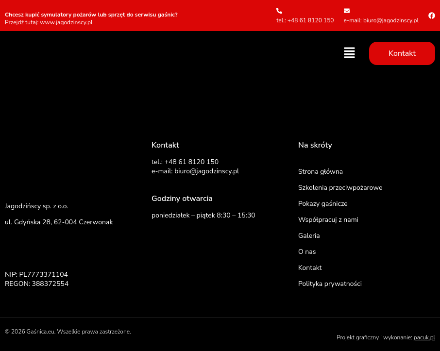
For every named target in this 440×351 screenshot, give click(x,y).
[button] (349, 53)
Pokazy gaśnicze (323, 203)
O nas (307, 251)
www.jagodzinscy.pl (66, 22)
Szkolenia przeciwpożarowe (340, 187)
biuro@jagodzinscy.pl (206, 171)
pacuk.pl (424, 337)
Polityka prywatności (330, 283)
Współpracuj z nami (328, 219)
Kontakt (310, 267)
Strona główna (320, 171)
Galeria (309, 235)
